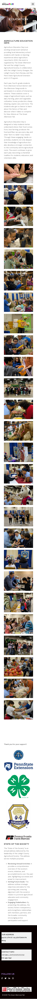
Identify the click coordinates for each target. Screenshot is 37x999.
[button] (33, 4)
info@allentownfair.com (13, 955)
